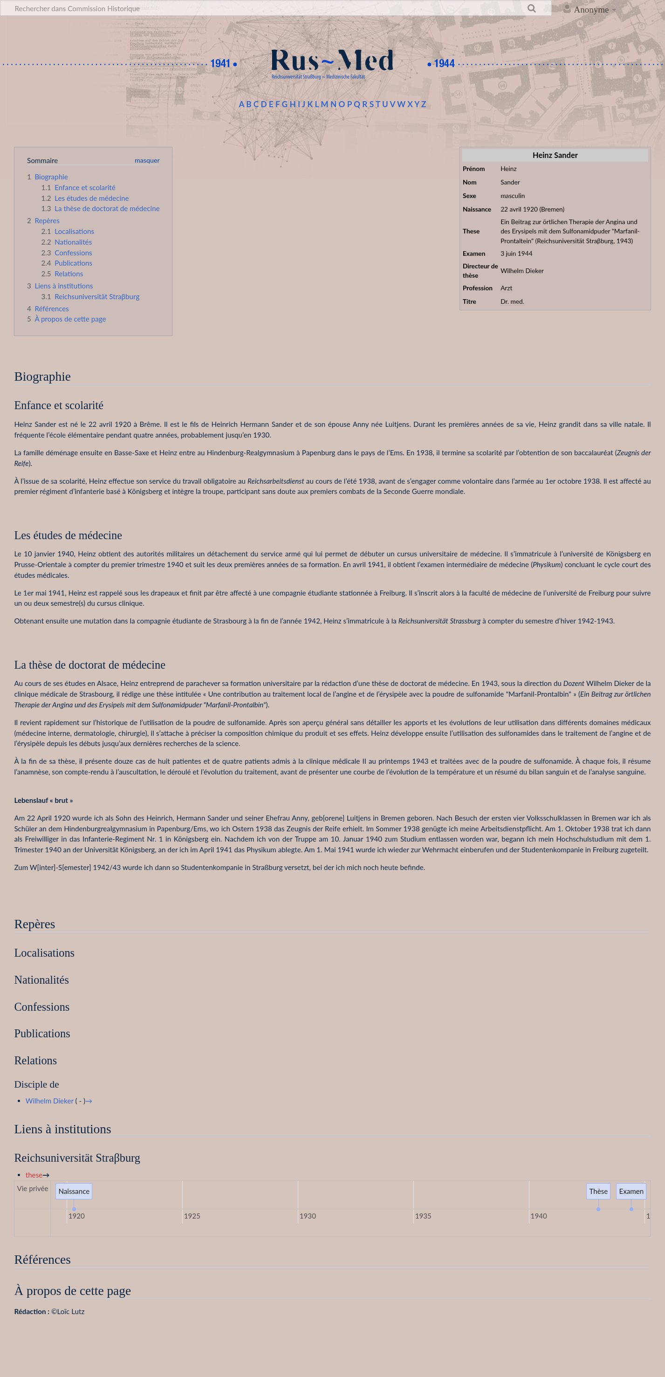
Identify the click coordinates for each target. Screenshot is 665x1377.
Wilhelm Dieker (50, 1100)
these (34, 1175)
